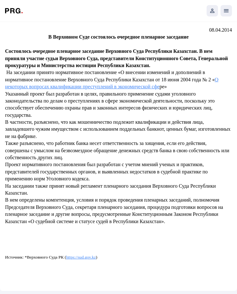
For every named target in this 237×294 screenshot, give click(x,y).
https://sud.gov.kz (81, 257)
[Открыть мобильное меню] (226, 10)
